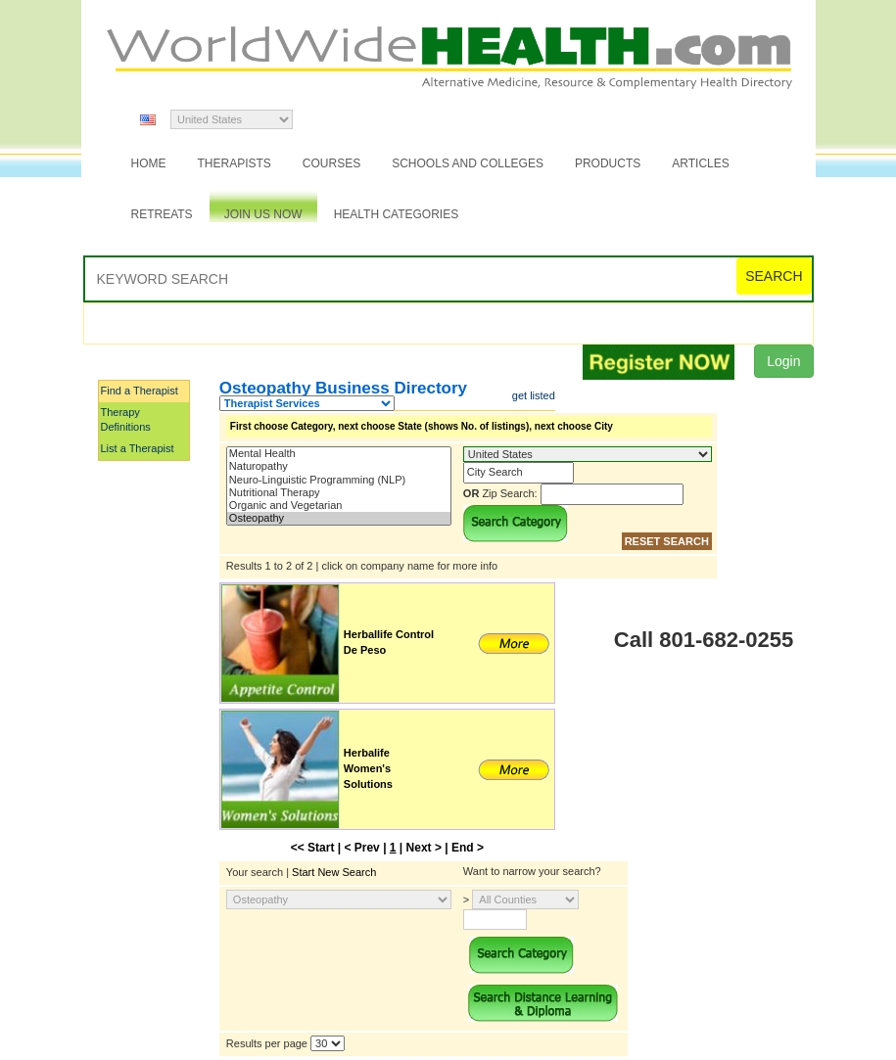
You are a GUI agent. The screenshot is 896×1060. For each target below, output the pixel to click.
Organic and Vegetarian (338, 505)
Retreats (162, 214)
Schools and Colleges (467, 163)
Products (607, 163)
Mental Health (338, 453)
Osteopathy (338, 518)
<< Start (313, 847)
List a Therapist (137, 448)
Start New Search (334, 872)
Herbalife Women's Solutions (368, 768)
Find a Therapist (139, 390)
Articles (700, 163)
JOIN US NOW (263, 214)
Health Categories (396, 214)
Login (783, 361)
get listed (533, 395)
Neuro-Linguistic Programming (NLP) (338, 480)
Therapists (234, 163)
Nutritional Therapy (338, 492)
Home (148, 163)
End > (467, 847)
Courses (331, 163)
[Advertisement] (196, 756)
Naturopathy (338, 466)
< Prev (361, 847)
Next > (424, 847)
